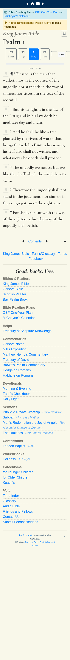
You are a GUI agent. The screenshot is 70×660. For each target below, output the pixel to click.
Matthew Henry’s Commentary (25, 354)
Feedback (36, 259)
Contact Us (11, 517)
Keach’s (9, 483)
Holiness (16, 459)
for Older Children (16, 477)
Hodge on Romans (17, 370)
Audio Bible (11, 506)
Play (33, 54)
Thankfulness (28, 433)
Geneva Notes (13, 344)
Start (11, 54)
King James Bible (16, 254)
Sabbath (21, 417)
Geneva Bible (13, 289)
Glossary (9, 501)
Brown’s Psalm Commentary (24, 365)
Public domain (26, 535)
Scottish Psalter (14, 294)
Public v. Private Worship (32, 412)
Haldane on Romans (18, 375)
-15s (23, 54)
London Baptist (18, 446)
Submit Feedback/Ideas (20, 522)
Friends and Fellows (18, 511)
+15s (45, 54)
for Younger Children (18, 472)
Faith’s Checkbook (16, 394)
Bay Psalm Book (15, 299)
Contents (35, 241)
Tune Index (11, 496)
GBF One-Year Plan (46, 12)
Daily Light (10, 399)
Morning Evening (17, 388)
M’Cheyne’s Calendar (16, 16)
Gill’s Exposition (15, 349)
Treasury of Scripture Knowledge (27, 331)
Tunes (62, 254)
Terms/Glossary (43, 254)
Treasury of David (16, 360)
